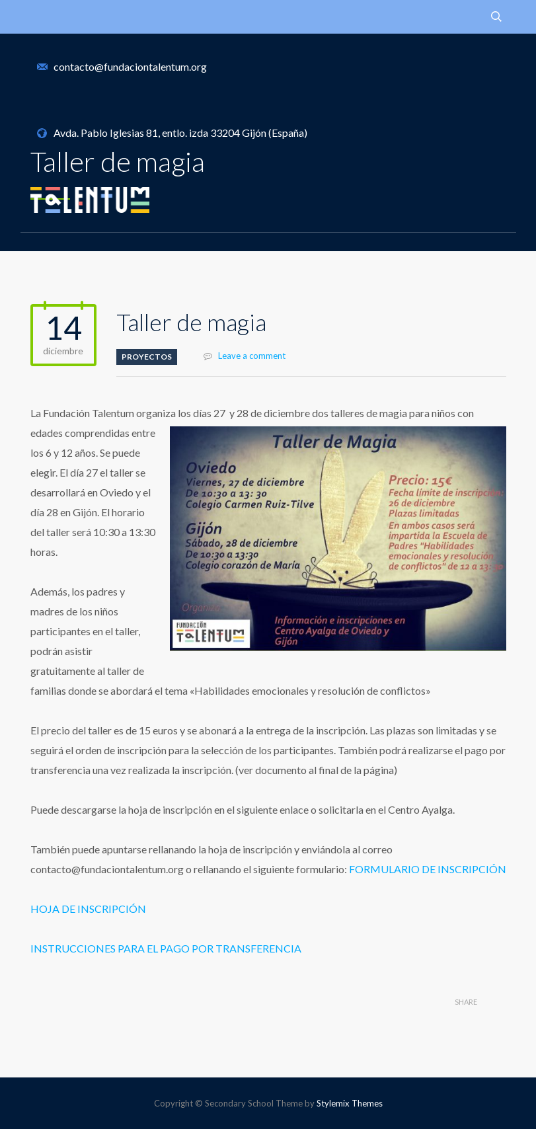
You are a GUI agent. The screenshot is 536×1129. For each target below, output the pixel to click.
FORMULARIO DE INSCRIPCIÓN (427, 869)
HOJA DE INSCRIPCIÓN (88, 908)
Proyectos (147, 357)
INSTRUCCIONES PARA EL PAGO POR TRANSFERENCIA (165, 948)
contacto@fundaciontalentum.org (130, 66)
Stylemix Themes (350, 1103)
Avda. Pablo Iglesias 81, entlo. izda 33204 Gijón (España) (180, 132)
